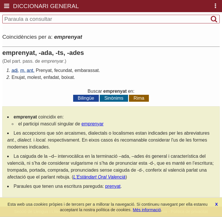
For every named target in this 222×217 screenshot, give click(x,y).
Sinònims (113, 98)
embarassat (87, 70)
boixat (68, 77)
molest (34, 77)
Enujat (18, 77)
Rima (139, 98)
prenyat (113, 186)
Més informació (147, 209)
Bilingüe (86, 98)
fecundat (63, 70)
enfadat (51, 77)
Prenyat (44, 70)
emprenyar (92, 123)
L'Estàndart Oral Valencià (99, 177)
